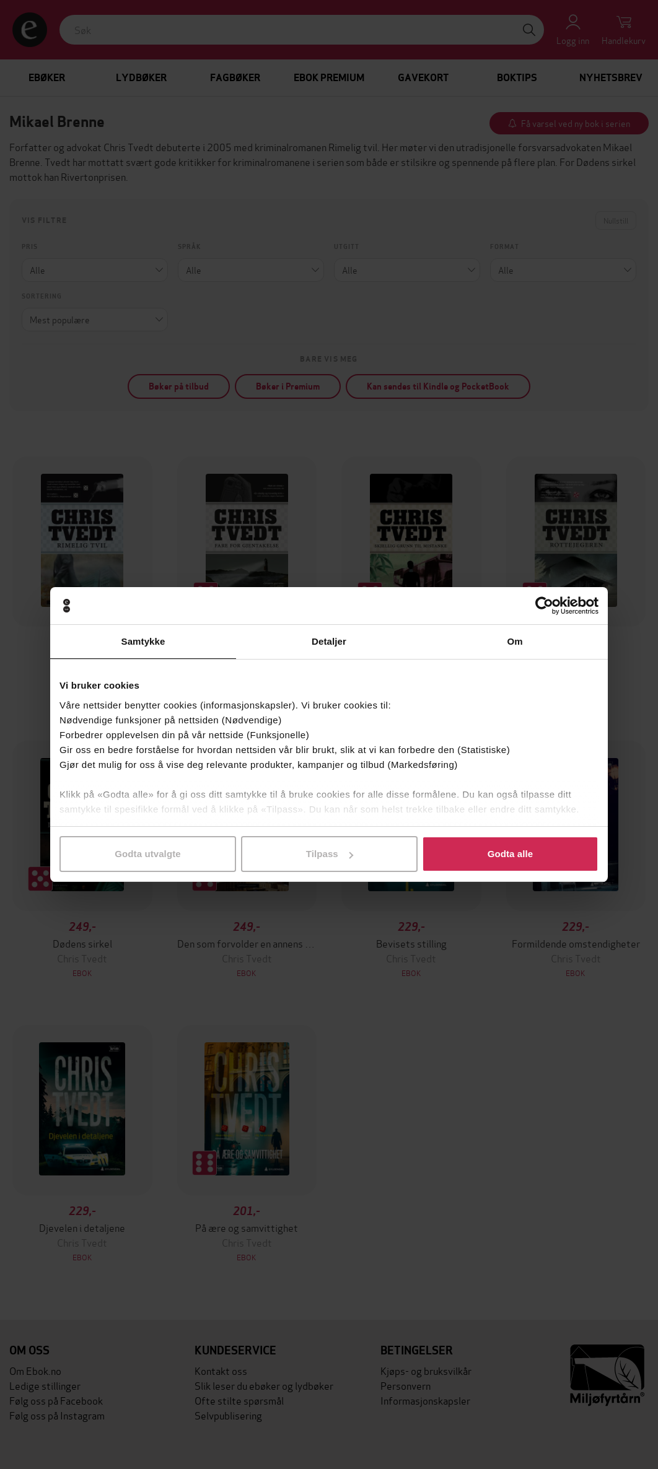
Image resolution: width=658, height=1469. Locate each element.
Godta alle (510, 853)
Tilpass (329, 853)
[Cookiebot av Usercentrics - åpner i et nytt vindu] (544, 605)
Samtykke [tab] (143, 641)
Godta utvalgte (147, 853)
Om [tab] (514, 641)
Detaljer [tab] (329, 641)
